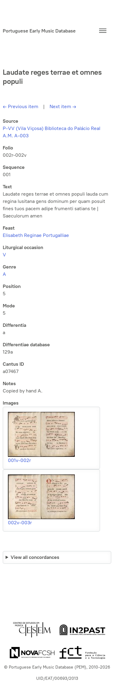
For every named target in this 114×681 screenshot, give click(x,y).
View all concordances (35, 557)
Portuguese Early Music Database (39, 31)
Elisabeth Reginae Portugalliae (36, 235)
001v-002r (19, 460)
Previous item (20, 106)
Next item (63, 106)
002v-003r (20, 522)
